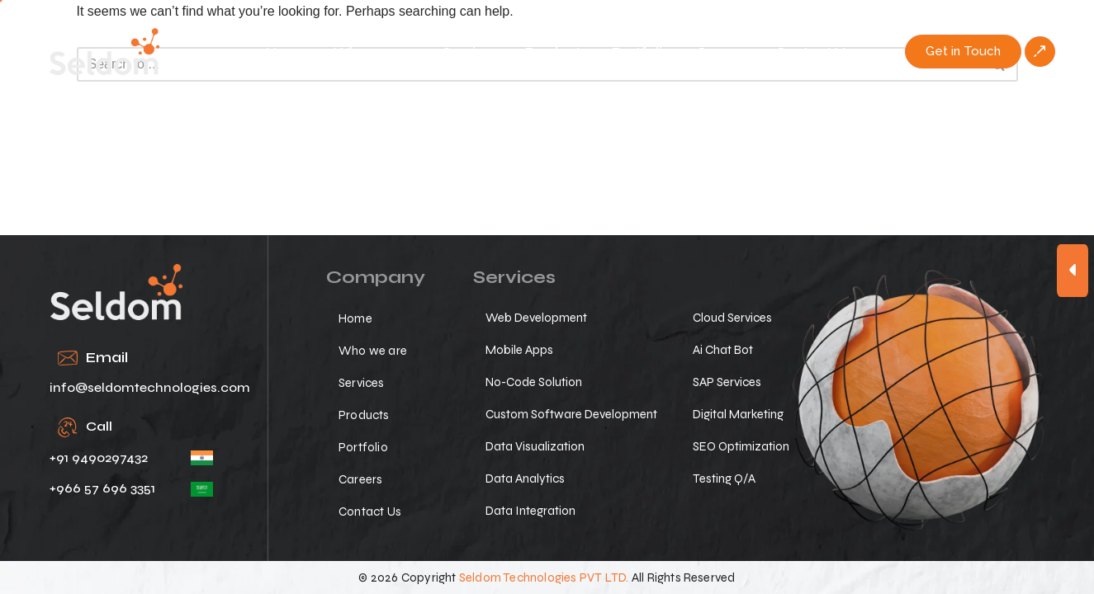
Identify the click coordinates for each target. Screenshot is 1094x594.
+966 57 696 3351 (102, 488)
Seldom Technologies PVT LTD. (544, 577)
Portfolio (641, 51)
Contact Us (813, 51)
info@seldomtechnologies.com (150, 387)
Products (556, 51)
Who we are (376, 51)
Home (287, 51)
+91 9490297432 (99, 457)
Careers (723, 51)
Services (471, 51)
